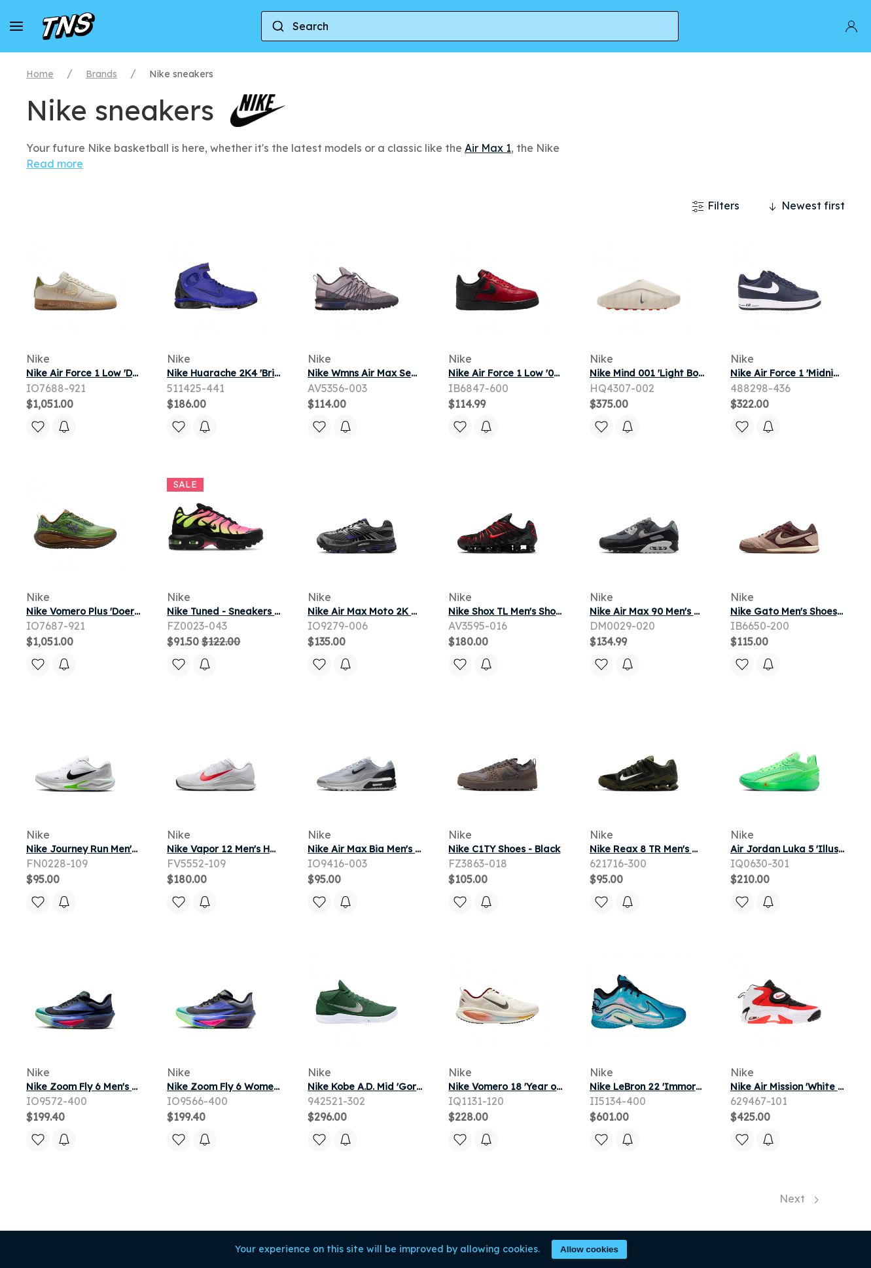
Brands (101, 74)
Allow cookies (589, 1249)
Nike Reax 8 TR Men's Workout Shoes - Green (695, 849)
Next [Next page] (799, 1198)
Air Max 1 (488, 147)
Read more (54, 163)
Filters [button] (715, 206)
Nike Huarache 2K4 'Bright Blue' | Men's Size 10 (275, 373)
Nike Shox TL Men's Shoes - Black (524, 611)
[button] (16, 26)
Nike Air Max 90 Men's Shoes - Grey (671, 611)
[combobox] (470, 26)
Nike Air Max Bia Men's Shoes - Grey (391, 849)
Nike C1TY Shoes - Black (504, 849)
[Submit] (277, 26)
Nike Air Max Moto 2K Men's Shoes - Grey (403, 611)
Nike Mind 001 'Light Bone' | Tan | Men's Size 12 (697, 373)
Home (40, 74)
